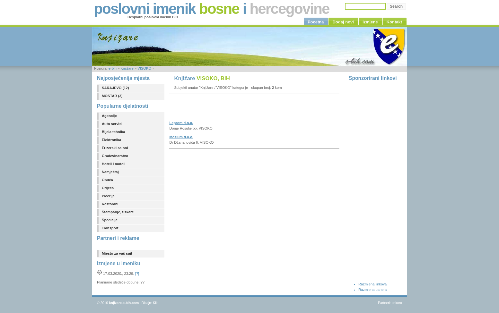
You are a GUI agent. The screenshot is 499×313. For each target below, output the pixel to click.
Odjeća (108, 188)
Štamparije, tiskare (118, 212)
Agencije (109, 116)
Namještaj (110, 172)
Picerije (108, 196)
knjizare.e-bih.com (124, 303)
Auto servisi (112, 124)
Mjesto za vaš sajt (117, 253)
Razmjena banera (372, 290)
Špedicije (110, 220)
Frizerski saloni (115, 148)
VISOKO (144, 68)
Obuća (107, 180)
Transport (110, 228)
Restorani (110, 204)
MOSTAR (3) (112, 96)
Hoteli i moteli (113, 164)
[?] (137, 273)
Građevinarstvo (115, 156)
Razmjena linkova (372, 284)
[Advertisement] (244, 109)
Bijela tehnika (113, 132)
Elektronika (111, 140)
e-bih (113, 68)
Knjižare (126, 68)
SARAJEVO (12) (115, 88)
